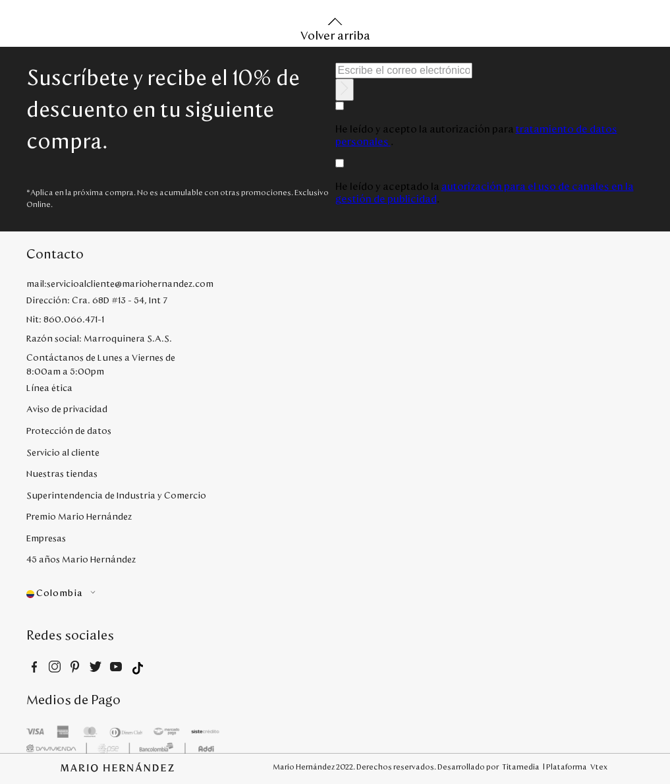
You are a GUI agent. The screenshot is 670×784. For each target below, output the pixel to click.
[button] (128, 594)
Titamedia (521, 767)
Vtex (598, 767)
